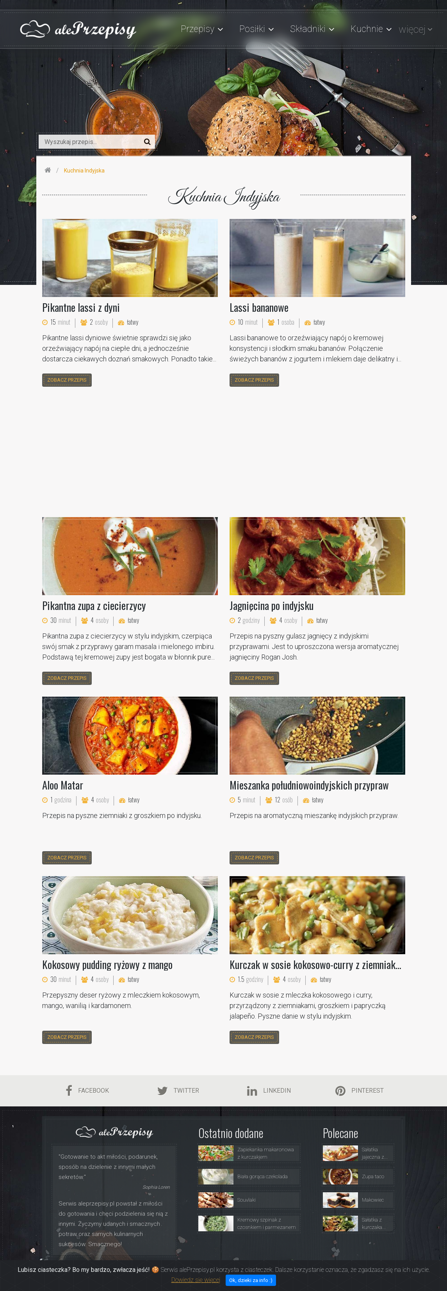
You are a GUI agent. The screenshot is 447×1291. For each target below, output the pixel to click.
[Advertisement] (223, 453)
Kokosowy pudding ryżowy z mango (107, 964)
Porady (274, 1269)
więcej (412, 29)
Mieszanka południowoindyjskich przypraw (309, 785)
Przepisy (246, 1269)
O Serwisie (213, 1269)
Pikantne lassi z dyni (81, 307)
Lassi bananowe (259, 307)
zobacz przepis (67, 380)
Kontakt (387, 1269)
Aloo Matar (62, 785)
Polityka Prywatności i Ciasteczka (330, 1269)
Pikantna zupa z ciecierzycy (94, 605)
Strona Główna (174, 1269)
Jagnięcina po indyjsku (271, 605)
